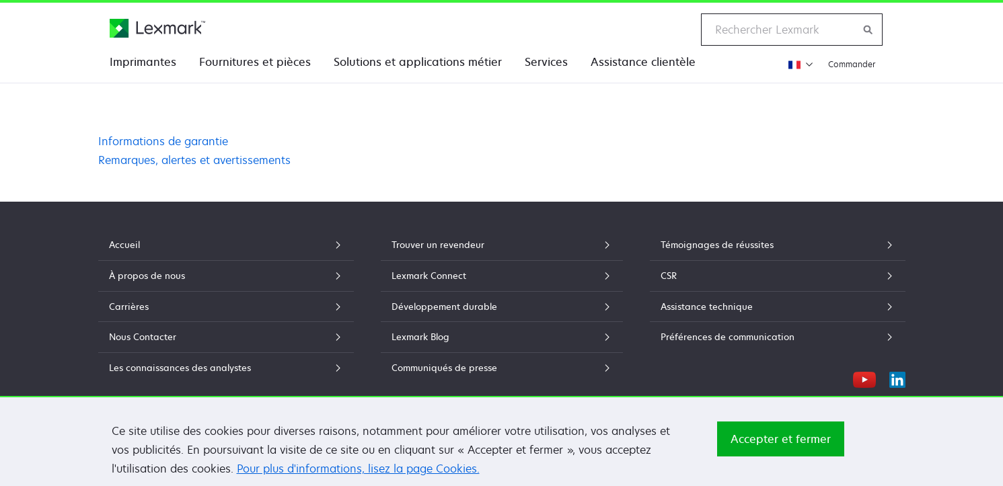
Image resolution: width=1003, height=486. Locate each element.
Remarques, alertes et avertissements (194, 160)
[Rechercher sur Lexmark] (868, 29)
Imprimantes (143, 61)
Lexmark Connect (502, 276)
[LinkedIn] (897, 378)
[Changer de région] (799, 64)
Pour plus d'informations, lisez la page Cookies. (358, 468)
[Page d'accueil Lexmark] (157, 28)
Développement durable (502, 306)
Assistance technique (778, 306)
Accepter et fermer (781, 439)
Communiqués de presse (502, 368)
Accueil (226, 245)
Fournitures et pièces (255, 61)
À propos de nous (226, 276)
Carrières (226, 306)
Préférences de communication (778, 337)
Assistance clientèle (643, 61)
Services (546, 61)
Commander (851, 64)
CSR (778, 276)
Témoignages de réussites (778, 245)
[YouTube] (864, 378)
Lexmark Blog (502, 337)
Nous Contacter (226, 337)
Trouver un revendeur (502, 245)
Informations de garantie (163, 141)
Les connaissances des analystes (226, 368)
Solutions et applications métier (418, 61)
